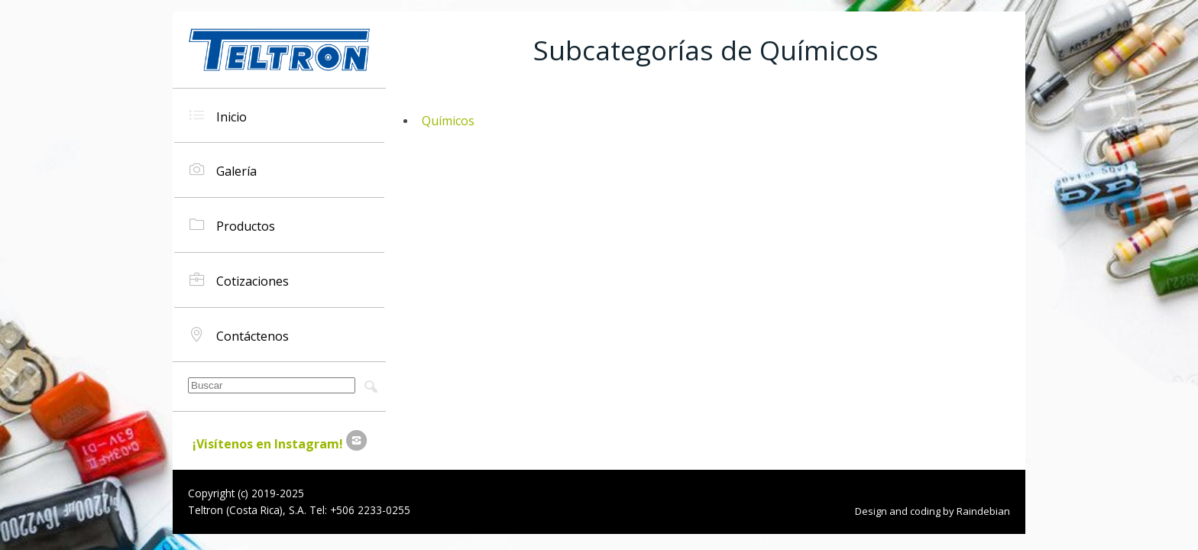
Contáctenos (239, 335)
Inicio (218, 116)
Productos (232, 225)
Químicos (448, 120)
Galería (223, 170)
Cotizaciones (239, 280)
